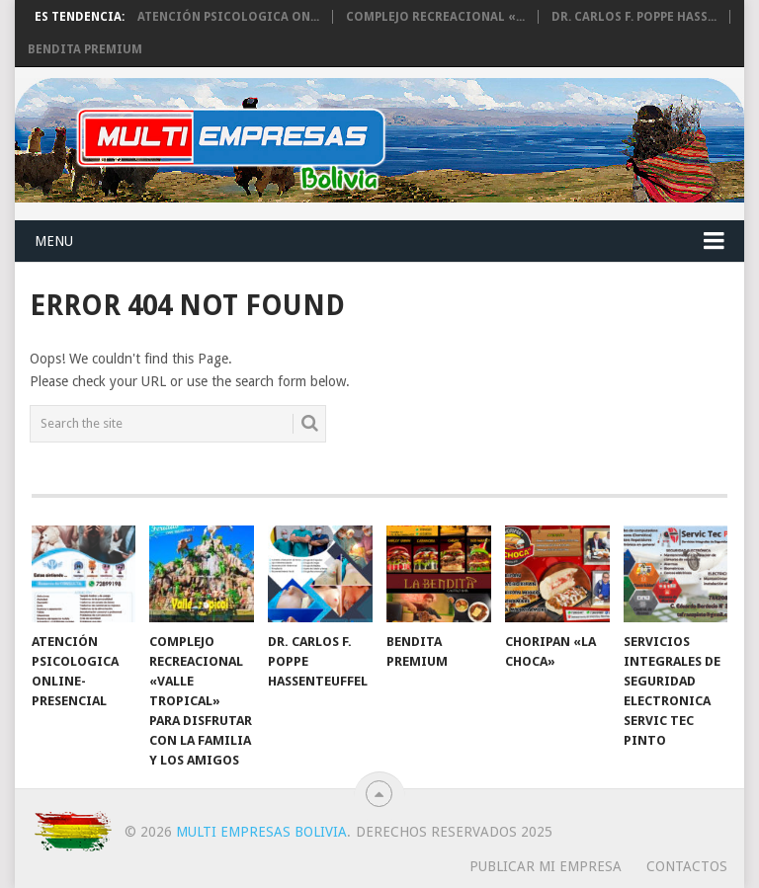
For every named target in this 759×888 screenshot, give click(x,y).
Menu (54, 241)
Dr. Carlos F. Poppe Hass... (634, 17)
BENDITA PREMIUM (85, 49)
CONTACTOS (686, 866)
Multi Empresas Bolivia (261, 832)
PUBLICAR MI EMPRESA (545, 866)
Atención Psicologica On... (228, 17)
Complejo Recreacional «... (435, 17)
